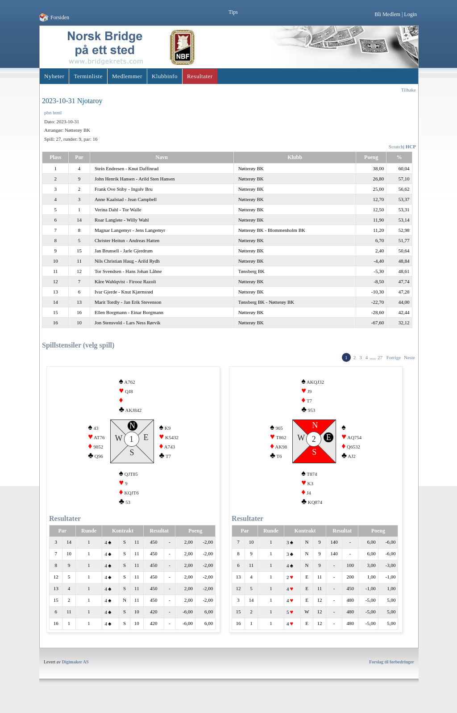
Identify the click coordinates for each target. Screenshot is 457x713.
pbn (48, 112)
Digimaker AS (75, 672)
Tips (233, 12)
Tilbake (408, 89)
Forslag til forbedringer (391, 672)
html (57, 112)
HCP (411, 146)
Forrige (393, 357)
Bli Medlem (387, 14)
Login (410, 14)
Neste (409, 357)
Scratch (396, 146)
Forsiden (59, 17)
